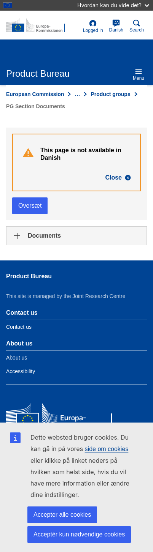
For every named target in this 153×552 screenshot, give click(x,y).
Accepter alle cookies (62, 514)
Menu (138, 74)
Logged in (93, 26)
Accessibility (20, 371)
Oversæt (29, 205)
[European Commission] (61, 417)
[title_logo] (43, 25)
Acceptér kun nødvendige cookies (79, 534)
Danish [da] (116, 26)
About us (16, 358)
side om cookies (107, 449)
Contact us (19, 327)
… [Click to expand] (77, 94)
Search (136, 26)
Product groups (110, 94)
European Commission (35, 94)
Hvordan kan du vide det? (113, 5)
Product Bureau (29, 276)
